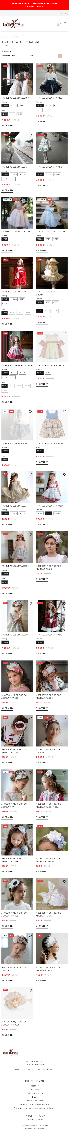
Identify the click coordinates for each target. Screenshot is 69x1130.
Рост (3, 111)
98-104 (12, 114)
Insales (41, 1129)
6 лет (22, 105)
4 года (14, 105)
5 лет (4, 179)
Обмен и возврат (34, 1100)
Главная (4, 36)
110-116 (20, 114)
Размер (4, 102)
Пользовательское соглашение (34, 1104)
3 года (5, 105)
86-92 (4, 386)
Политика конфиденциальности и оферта (34, 1108)
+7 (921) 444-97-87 (34, 1115)
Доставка (34, 1089)
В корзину (7, 125)
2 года (5, 174)
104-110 (20, 312)
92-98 (4, 114)
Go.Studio (43, 1126)
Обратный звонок (34, 1119)
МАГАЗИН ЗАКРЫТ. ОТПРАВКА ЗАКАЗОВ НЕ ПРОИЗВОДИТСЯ (34, 5)
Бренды (15, 36)
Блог (34, 1097)
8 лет (39, 110)
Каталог (34, 1086)
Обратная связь (35, 1093)
